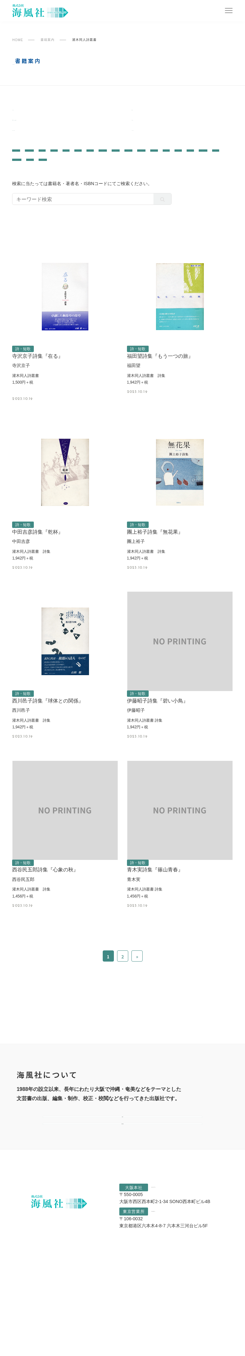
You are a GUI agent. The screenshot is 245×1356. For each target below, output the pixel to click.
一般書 (36, 125)
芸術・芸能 (99, 168)
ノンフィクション (65, 159)
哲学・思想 (63, 168)
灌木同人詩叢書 (31, 139)
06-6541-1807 (180, 1273)
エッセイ (168, 168)
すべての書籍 (148, 139)
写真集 (193, 159)
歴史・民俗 (27, 168)
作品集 (167, 159)
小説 (194, 168)
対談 (144, 159)
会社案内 (122, 1172)
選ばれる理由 (122, 1198)
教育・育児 (134, 168)
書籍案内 (48, 40)
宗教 (87, 178)
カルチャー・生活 (122, 178)
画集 (123, 159)
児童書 (217, 168)
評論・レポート (53, 178)
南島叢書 (23, 111)
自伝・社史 (196, 178)
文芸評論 (25, 159)
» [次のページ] (137, 1002)
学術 (102, 159)
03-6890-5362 (175, 1300)
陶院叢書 (142, 111)
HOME (17, 40)
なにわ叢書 (145, 125)
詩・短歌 (163, 178)
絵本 (20, 178)
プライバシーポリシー (55, 1349)
